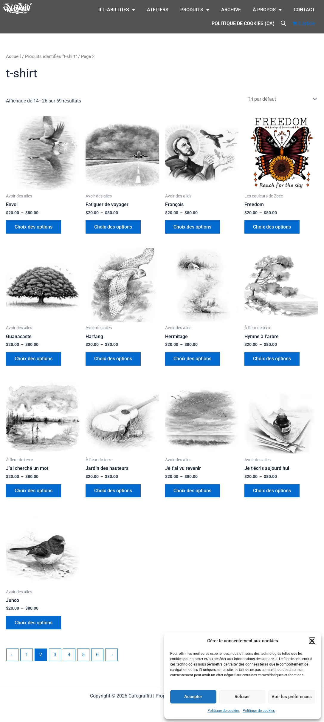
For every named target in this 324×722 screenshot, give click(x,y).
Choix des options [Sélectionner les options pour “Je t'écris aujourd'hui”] (272, 492)
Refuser (242, 696)
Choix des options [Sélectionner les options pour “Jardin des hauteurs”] (113, 492)
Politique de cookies (223, 711)
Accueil (13, 56)
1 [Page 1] (27, 657)
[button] (312, 641)
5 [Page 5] (84, 657)
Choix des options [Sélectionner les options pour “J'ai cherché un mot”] (34, 492)
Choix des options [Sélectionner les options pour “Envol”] (34, 227)
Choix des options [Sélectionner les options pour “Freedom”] (272, 227)
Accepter (193, 696)
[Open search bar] (283, 23)
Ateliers (157, 10)
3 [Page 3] (55, 657)
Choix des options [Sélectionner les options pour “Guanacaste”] (34, 360)
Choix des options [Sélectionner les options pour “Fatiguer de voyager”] (113, 227)
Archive (231, 10)
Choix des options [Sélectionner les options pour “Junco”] (34, 625)
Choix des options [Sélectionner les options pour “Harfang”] (113, 360)
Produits (194, 9)
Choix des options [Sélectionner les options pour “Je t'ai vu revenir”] (193, 492)
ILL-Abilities (116, 9)
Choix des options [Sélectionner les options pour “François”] (193, 227)
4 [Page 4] (70, 657)
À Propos (267, 9)
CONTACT (304, 10)
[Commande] (281, 98)
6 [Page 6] (98, 657)
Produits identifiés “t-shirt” (51, 56)
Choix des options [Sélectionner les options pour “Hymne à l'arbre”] (272, 360)
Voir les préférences (292, 696)
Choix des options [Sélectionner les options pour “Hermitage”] (193, 360)
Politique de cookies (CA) (243, 23)
